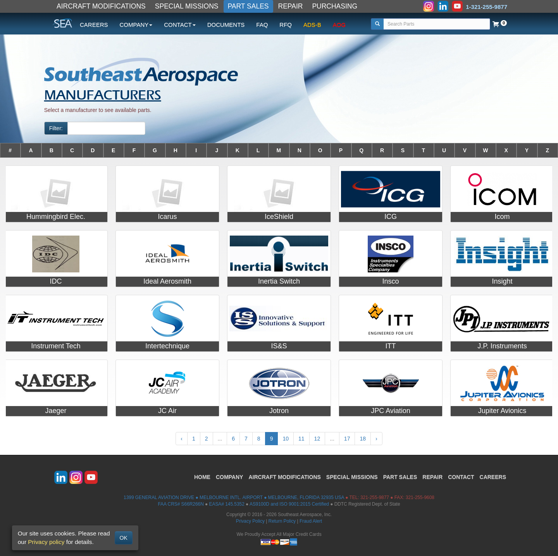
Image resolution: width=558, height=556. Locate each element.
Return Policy (282, 521)
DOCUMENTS (226, 24)
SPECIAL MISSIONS (187, 6)
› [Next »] (376, 439)
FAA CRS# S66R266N (180, 504)
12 (317, 439)
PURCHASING (334, 6)
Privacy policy (46, 542)
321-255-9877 (374, 497)
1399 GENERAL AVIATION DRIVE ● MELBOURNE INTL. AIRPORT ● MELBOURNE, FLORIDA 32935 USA (234, 497)
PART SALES (248, 6)
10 (285, 439)
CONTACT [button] (179, 24)
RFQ (285, 24)
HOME (202, 477)
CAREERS (94, 24)
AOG (339, 24)
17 (347, 439)
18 (363, 439)
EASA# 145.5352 (227, 504)
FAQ (262, 24)
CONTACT (461, 477)
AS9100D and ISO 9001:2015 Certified (289, 504)
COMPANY (229, 477)
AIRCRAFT (284, 477)
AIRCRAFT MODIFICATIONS (101, 6)
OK (123, 538)
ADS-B (312, 24)
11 (301, 439)
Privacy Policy (250, 521)
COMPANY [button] (136, 24)
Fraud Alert (311, 521)
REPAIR (290, 6)
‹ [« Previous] (182, 439)
